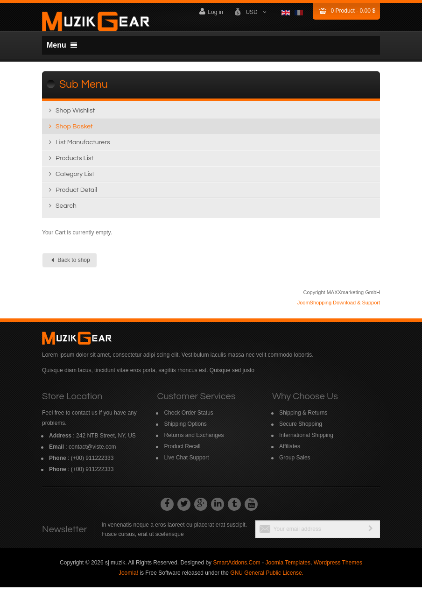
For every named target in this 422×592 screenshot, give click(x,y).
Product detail (76, 194)
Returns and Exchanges (194, 440)
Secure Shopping (300, 428)
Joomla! (128, 577)
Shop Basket (74, 131)
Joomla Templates (287, 567)
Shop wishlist (75, 115)
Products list (74, 163)
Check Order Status (188, 417)
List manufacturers (83, 147)
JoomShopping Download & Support (338, 307)
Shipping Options (185, 428)
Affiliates (289, 451)
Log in (211, 11)
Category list (75, 179)
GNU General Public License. (266, 577)
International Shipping (306, 440)
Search (66, 210)
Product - (353, 10)
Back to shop (70, 264)
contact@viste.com (92, 451)
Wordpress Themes (338, 567)
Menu (62, 45)
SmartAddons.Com (236, 567)
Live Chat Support (186, 462)
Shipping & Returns (303, 417)
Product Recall (182, 451)
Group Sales (294, 462)
